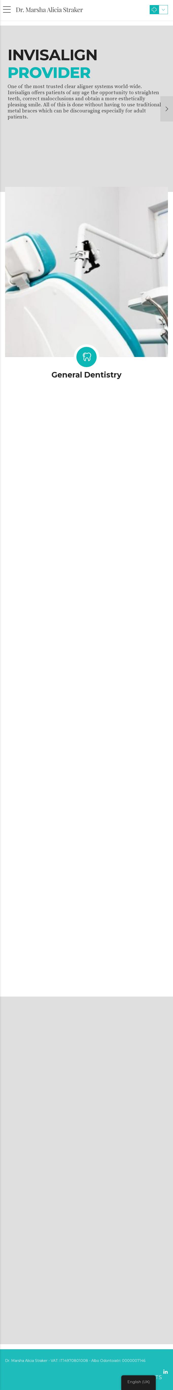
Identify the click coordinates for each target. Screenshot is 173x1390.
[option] (86, 109)
